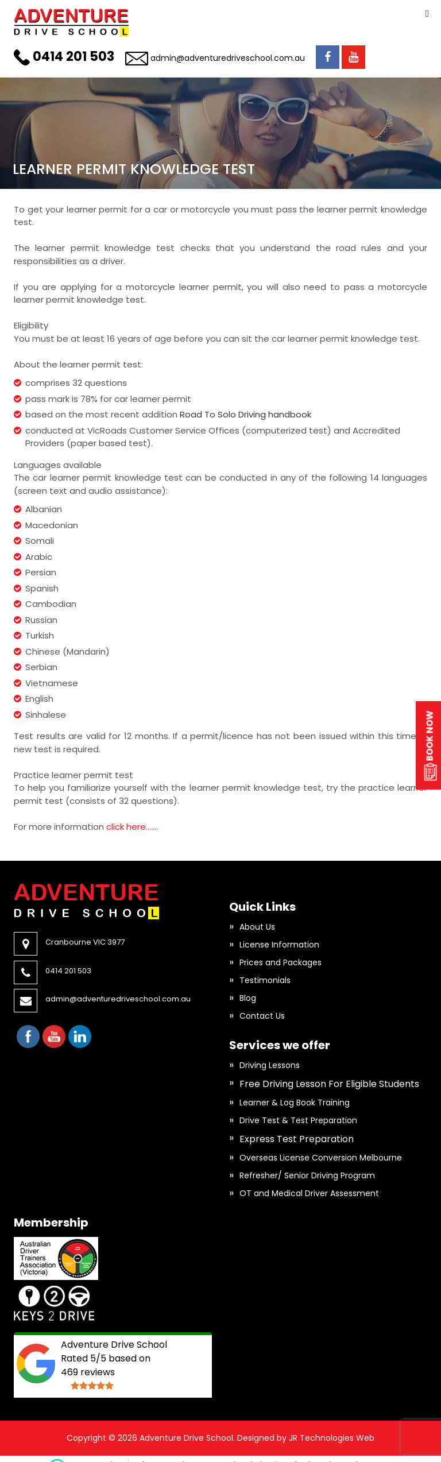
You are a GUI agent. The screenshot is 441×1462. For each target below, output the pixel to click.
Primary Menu (427, 14)
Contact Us (262, 1016)
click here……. (132, 827)
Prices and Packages (280, 962)
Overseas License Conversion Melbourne (320, 1157)
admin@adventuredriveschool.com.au (227, 58)
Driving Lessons (269, 1065)
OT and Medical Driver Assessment (309, 1193)
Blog (247, 998)
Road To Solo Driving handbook (245, 414)
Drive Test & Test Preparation (298, 1120)
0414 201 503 (73, 56)
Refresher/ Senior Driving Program (307, 1175)
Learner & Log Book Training (294, 1102)
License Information (279, 944)
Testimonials (265, 980)
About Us (257, 927)
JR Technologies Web (331, 1438)
